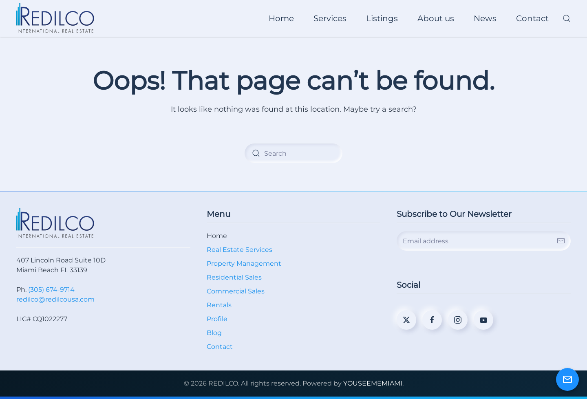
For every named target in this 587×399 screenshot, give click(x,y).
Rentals (219, 305)
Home (281, 18)
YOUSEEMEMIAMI (372, 383)
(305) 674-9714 (51, 289)
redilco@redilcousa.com (55, 299)
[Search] (293, 153)
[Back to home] (56, 18)
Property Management (244, 263)
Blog (214, 333)
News (485, 18)
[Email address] (484, 241)
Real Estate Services (239, 250)
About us (435, 18)
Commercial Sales (236, 291)
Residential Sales (234, 277)
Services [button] (329, 18)
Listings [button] (382, 18)
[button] (567, 18)
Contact (532, 18)
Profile (217, 319)
